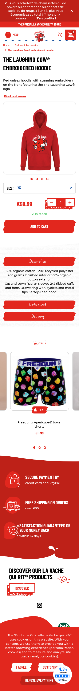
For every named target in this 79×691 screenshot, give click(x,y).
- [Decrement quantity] (51, 202)
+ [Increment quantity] (70, 202)
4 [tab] (47, 179)
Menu (16, 35)
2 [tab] (37, 179)
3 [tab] (42, 179)
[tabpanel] (39, 138)
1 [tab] (32, 179)
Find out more (15, 96)
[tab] (39, 261)
